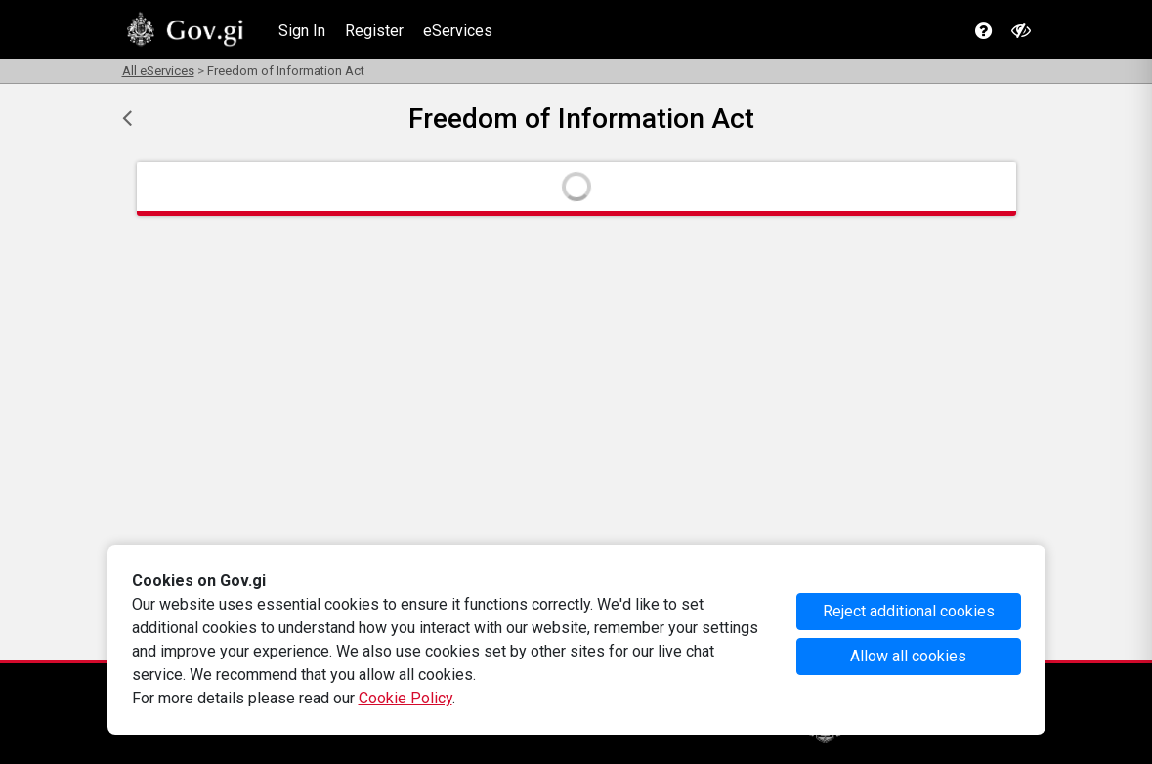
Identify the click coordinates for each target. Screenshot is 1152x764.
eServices (457, 30)
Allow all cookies (908, 656)
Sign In (301, 30)
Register (374, 30)
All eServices (158, 71)
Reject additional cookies (909, 611)
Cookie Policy (405, 698)
